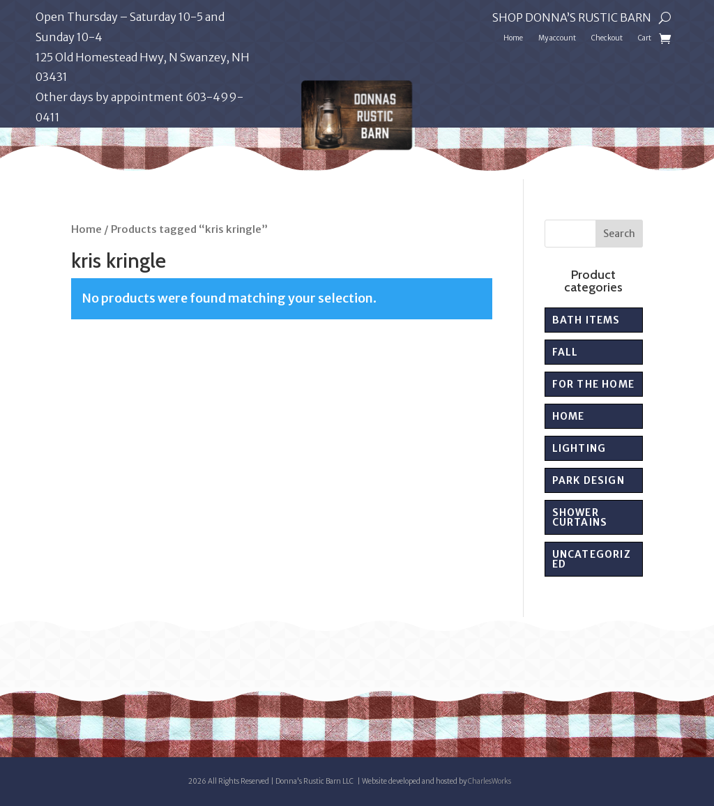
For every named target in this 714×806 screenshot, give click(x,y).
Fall (565, 352)
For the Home (593, 384)
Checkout (607, 38)
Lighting (579, 448)
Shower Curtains (580, 517)
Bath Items (586, 320)
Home (513, 38)
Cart (644, 38)
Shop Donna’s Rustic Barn (571, 18)
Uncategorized (591, 559)
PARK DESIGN (588, 480)
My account (557, 38)
